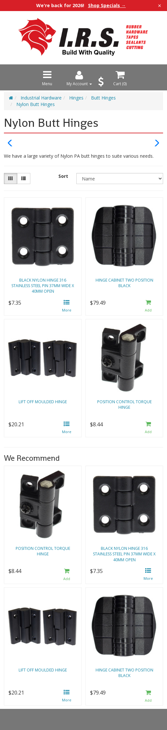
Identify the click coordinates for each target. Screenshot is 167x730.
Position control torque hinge (124, 404)
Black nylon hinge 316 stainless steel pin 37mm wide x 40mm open (42, 285)
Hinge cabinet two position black (124, 282)
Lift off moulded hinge (43, 402)
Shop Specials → (107, 5)
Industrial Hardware (41, 98)
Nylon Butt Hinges (35, 104)
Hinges (76, 98)
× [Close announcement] (159, 5)
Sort (63, 176)
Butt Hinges (103, 98)
